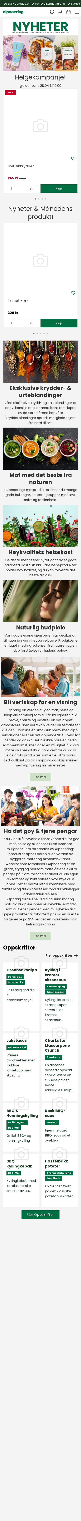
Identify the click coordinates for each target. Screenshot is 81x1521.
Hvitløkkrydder (21, 166)
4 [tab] (40, 64)
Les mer (41, 777)
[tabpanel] (40, 45)
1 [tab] (30, 64)
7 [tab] (50, 64)
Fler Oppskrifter (40, 1214)
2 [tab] (33, 64)
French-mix (18, 300)
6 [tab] (47, 64)
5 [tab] (44, 64)
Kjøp (59, 188)
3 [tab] (37, 64)
